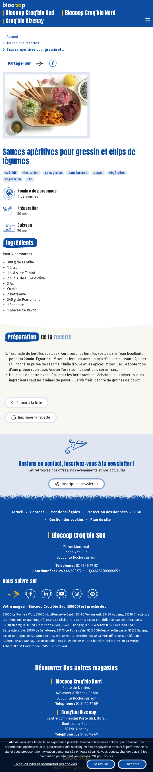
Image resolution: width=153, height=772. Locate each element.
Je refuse (100, 764)
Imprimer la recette (30, 417)
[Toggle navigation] (147, 21)
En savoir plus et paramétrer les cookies (45, 764)
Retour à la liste (26, 403)
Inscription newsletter (76, 484)
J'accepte (132, 764)
